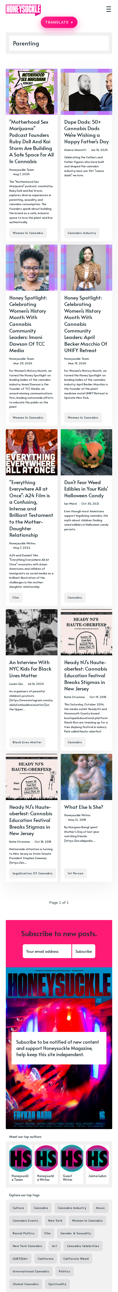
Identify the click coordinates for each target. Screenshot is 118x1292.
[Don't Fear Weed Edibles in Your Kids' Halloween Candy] (86, 517)
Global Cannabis (26, 1284)
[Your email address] (47, 951)
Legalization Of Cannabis (33, 873)
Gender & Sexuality (76, 1233)
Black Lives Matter (27, 742)
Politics (64, 1271)
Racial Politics (24, 1233)
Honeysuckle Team (21, 170)
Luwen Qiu (16, 684)
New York (55, 1220)
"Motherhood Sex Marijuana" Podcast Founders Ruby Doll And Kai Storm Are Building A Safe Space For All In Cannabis (31, 141)
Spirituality (57, 1284)
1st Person (75, 873)
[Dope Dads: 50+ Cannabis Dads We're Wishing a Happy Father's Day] (86, 155)
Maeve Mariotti (75, 150)
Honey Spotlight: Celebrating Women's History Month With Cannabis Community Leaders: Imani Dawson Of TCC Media (28, 324)
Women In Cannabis (28, 233)
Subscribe (84, 951)
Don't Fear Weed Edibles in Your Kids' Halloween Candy (86, 489)
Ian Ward (70, 503)
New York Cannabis (27, 1246)
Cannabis (75, 597)
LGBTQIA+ (20, 1258)
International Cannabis (31, 1271)
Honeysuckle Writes (22, 543)
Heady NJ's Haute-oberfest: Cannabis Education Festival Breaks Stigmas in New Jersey (85, 675)
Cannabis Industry (82, 233)
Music (100, 1208)
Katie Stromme (74, 697)
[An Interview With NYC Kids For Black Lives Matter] (31, 680)
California (46, 1258)
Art (54, 1246)
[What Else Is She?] (86, 818)
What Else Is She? (83, 806)
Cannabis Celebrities (83, 1246)
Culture (18, 1208)
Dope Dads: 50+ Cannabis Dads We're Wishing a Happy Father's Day (86, 131)
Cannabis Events (25, 1220)
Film (16, 597)
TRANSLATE (59, 22)
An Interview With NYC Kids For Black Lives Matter (30, 669)
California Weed (76, 1258)
